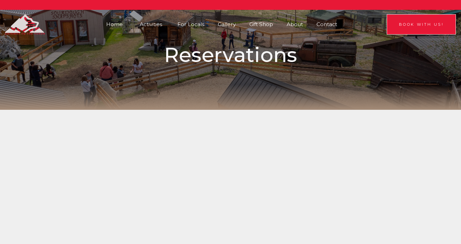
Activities (151, 24)
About (295, 24)
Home (114, 24)
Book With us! (421, 24)
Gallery (227, 24)
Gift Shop (261, 24)
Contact (326, 24)
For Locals (190, 24)
